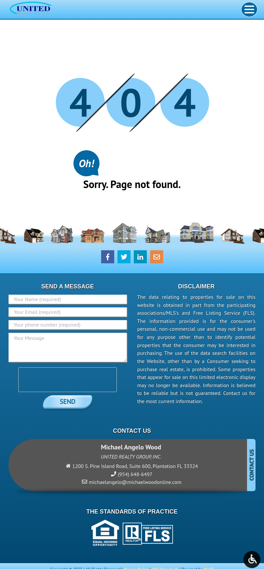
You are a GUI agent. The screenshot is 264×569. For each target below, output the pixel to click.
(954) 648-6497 (135, 474)
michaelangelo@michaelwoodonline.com (135, 482)
